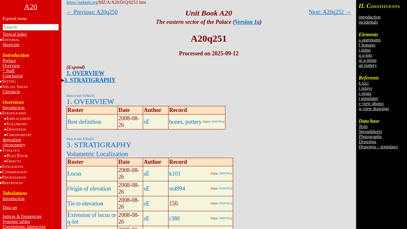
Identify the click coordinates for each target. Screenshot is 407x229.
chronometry (14, 144)
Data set (10, 207)
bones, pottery (185, 122)
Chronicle (11, 91)
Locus (74, 173)
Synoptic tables (16, 221)
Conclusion (13, 75)
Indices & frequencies (22, 216)
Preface (9, 60)
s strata (365, 93)
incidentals (368, 22)
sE (146, 122)
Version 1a (247, 22)
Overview (11, 65)
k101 (175, 173)
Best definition (84, 122)
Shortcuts (11, 44)
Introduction (13, 107)
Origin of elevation (89, 188)
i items (365, 50)
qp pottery (368, 65)
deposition (12, 139)
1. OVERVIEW (85, 73)
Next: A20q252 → (330, 12)
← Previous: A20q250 (92, 12)
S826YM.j (217, 121)
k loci (364, 83)
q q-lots (365, 55)
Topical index (15, 34)
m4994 (177, 188)
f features (367, 45)
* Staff (8, 70)
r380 (174, 218)
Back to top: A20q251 (80, 95)
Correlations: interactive (24, 226)
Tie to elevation (85, 203)
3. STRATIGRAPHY (90, 80)
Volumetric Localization (97, 153)
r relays (365, 88)
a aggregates (370, 40)
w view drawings (374, 108)
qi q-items (367, 60)
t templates (368, 98)
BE (18, 155)
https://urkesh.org (82, 2)
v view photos (371, 103)
